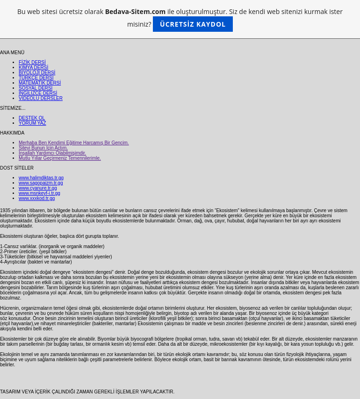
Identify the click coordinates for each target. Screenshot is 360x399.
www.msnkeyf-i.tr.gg (39, 193)
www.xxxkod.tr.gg (37, 198)
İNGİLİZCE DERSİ (38, 93)
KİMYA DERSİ (33, 67)
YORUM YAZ (32, 123)
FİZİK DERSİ (32, 62)
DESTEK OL (32, 118)
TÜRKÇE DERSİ (36, 77)
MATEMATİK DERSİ (40, 83)
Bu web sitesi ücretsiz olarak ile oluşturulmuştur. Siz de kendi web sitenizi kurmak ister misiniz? (180, 19)
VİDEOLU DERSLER (41, 98)
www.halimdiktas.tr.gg (41, 177)
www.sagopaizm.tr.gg (41, 182)
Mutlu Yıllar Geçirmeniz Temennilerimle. (60, 158)
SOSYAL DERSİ (35, 88)
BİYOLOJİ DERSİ (37, 72)
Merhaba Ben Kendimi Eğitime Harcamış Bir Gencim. (74, 142)
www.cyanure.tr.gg (38, 188)
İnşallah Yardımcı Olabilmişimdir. (52, 153)
